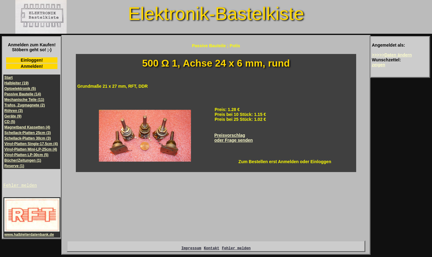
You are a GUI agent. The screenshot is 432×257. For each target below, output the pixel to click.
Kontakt (211, 249)
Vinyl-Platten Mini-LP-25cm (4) (30, 149)
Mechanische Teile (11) (24, 100)
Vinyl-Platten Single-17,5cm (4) (31, 144)
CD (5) (9, 122)
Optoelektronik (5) (20, 88)
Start (8, 77)
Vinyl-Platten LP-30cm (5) (26, 155)
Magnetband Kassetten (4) (27, 127)
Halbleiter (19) (16, 83)
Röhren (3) (13, 111)
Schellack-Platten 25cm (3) (27, 133)
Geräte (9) (12, 116)
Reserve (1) (14, 166)
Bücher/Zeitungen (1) (22, 160)
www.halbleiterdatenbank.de (32, 233)
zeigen (378, 64)
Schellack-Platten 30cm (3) (27, 138)
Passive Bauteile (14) (22, 94)
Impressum (191, 249)
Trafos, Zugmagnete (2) (24, 105)
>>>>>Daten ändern (392, 54)
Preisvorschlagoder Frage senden (233, 138)
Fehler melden (20, 186)
